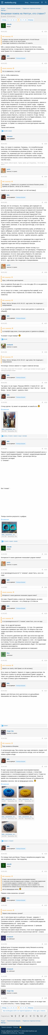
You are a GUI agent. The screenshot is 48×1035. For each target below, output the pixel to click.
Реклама (21, 1033)
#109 (45, 382)
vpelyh (4, 16)
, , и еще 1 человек (15, 436)
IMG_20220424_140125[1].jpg (29, 799)
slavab (9, 24)
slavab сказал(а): (7, 68)
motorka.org (13, 1033)
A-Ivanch (10, 937)
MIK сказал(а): (6, 36)
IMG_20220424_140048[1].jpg (12, 799)
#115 (45, 613)
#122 (45, 905)
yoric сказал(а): (6, 328)
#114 (45, 587)
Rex (8, 653)
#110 (45, 402)
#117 (45, 690)
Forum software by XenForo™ (19, 1031)
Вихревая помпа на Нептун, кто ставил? (23, 13)
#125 (45, 998)
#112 (45, 554)
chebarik (10, 345)
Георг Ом (10, 731)
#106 (45, 272)
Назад (4, 20)
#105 (45, 202)
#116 (45, 660)
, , (10, 541)
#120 (45, 853)
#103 (45, 143)
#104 (45, 176)
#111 (45, 448)
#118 (45, 738)
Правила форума (6, 1027)
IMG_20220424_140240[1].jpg (12, 834)
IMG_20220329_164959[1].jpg (12, 429)
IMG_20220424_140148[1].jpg (12, 817)
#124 (45, 976)
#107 (45, 323)
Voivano (9, 136)
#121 (45, 871)
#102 (45, 63)
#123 (45, 944)
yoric (8, 169)
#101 (45, 31)
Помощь (15, 1027)
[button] (2, 2)
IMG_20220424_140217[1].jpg (29, 817)
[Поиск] (46, 2)
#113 (45, 569)
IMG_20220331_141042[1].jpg (12, 535)
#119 (45, 766)
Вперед (30, 20)
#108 (45, 352)
